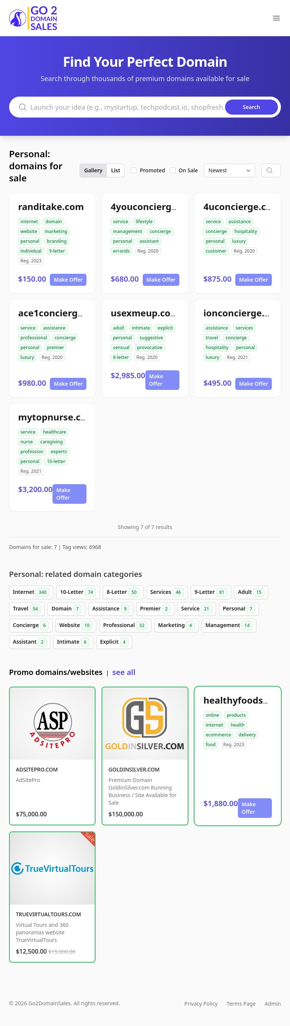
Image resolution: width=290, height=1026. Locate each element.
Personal (239, 608)
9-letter (57, 251)
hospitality (245, 231)
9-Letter (210, 592)
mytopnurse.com (56, 417)
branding (56, 241)
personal (29, 241)
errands (121, 251)
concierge (160, 231)
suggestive (151, 337)
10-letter (56, 461)
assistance (239, 221)
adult (118, 328)
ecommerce (218, 735)
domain (53, 221)
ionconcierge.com (244, 313)
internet (29, 221)
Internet (31, 592)
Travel (27, 608)
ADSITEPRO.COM (37, 769)
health (238, 725)
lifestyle (144, 221)
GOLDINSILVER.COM (133, 769)
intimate (141, 328)
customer (216, 251)
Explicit (114, 642)
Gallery (93, 170)
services (244, 328)
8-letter (121, 357)
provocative (149, 347)
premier (55, 347)
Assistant (29, 642)
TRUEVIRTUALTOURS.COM (48, 914)
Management (229, 625)
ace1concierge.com (61, 313)
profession (31, 451)
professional (33, 337)
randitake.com (51, 206)
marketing (56, 231)
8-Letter (122, 592)
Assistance (111, 608)
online (212, 715)
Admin (273, 1003)
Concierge (31, 625)
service (120, 221)
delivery (247, 735)
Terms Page (241, 1003)
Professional (125, 625)
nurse (26, 442)
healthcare (54, 432)
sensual (121, 347)
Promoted (152, 170)
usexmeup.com (145, 313)
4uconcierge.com (242, 206)
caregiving (51, 442)
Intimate (73, 642)
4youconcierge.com (154, 206)
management (127, 231)
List (115, 170)
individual (31, 251)
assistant (149, 241)
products (236, 715)
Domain (66, 608)
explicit (165, 328)
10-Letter (78, 592)
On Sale (188, 170)
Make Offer (68, 279)
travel (212, 337)
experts (59, 451)
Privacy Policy (201, 1003)
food (211, 744)
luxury (239, 241)
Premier (155, 608)
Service (196, 608)
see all (123, 672)
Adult (251, 592)
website (28, 231)
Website (76, 625)
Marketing (176, 625)
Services (167, 592)
